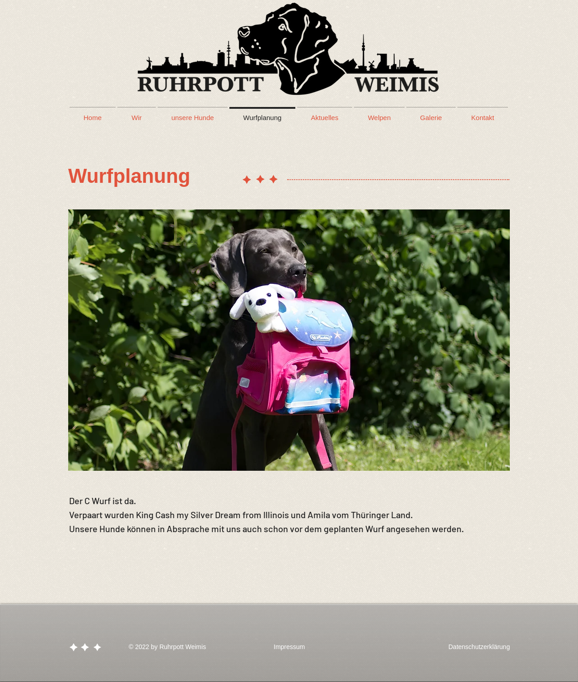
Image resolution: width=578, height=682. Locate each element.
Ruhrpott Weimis (182, 646)
